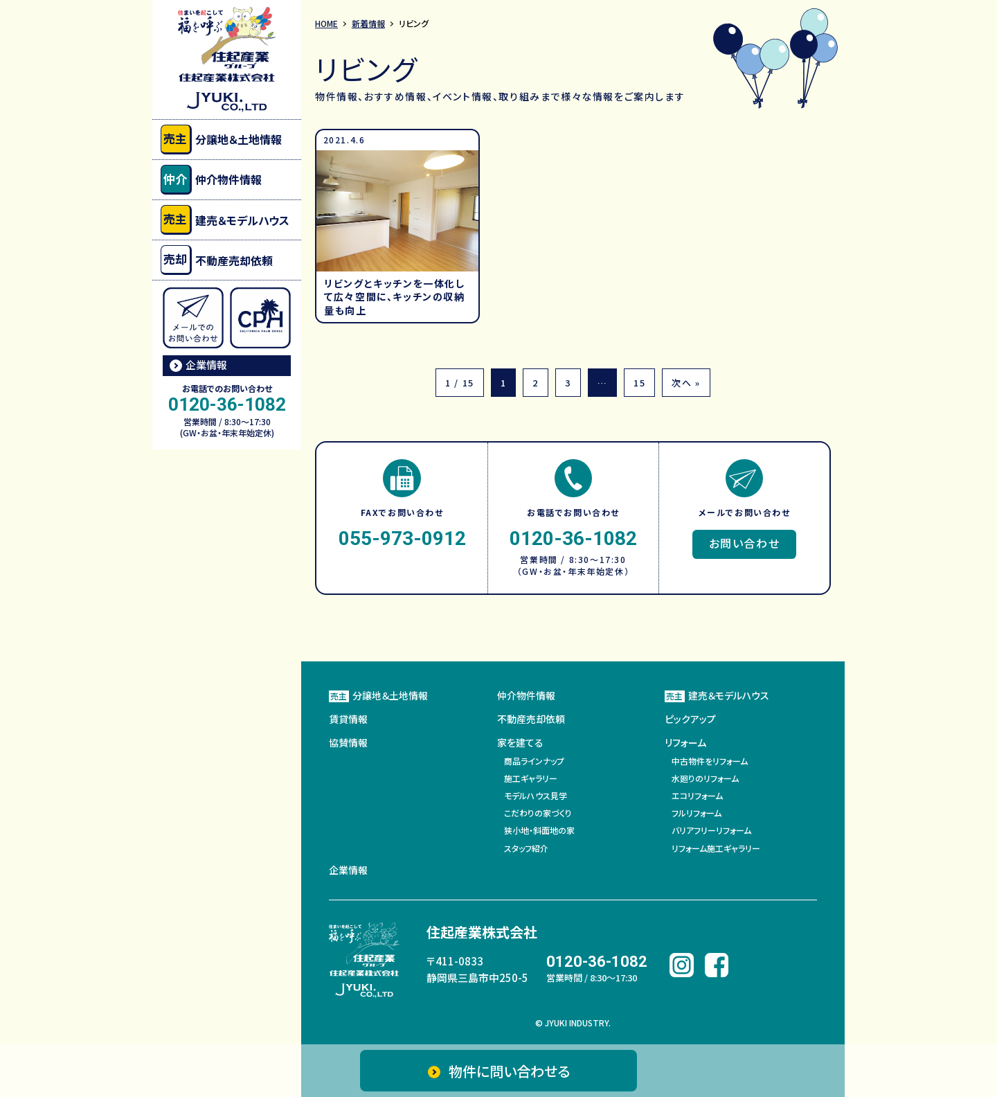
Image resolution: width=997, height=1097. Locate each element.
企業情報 (206, 364)
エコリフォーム (697, 795)
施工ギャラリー (530, 778)
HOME (326, 23)
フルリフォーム (696, 813)
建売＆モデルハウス (225, 220)
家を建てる (520, 742)
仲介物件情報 (211, 180)
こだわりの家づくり (538, 813)
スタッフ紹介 (526, 848)
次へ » (686, 382)
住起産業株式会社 (481, 932)
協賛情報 (348, 742)
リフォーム (685, 742)
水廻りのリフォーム (705, 778)
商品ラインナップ (534, 761)
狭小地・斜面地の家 (539, 830)
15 (639, 382)
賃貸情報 (348, 719)
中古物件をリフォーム (710, 761)
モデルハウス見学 (535, 795)
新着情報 (368, 23)
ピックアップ (690, 719)
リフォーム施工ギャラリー (716, 848)
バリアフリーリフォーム (711, 830)
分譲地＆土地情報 (221, 139)
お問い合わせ (744, 543)
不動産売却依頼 (217, 260)
